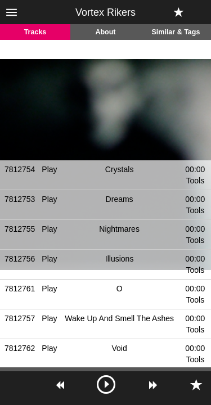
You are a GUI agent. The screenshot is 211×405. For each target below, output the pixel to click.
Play (49, 169)
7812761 (20, 288)
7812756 (20, 258)
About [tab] (105, 32)
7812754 (20, 169)
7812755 (20, 228)
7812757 (20, 318)
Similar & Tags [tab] (176, 32)
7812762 (20, 348)
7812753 (20, 199)
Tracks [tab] (35, 32)
